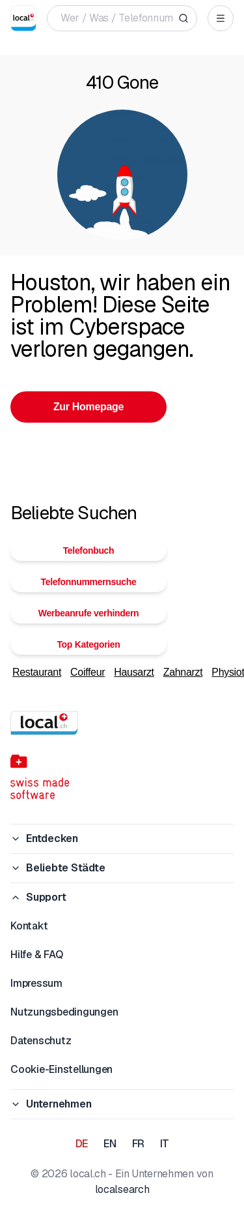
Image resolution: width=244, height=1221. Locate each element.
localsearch (122, 1189)
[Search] (183, 18)
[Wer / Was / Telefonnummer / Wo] (117, 18)
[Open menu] (221, 18)
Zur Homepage (88, 406)
